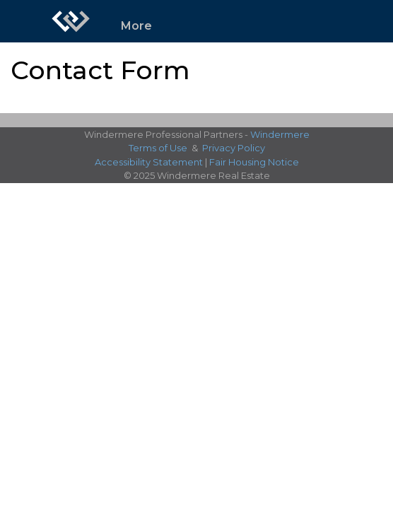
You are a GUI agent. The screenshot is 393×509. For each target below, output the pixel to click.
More (136, 26)
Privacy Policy (233, 147)
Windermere (280, 134)
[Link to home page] (70, 21)
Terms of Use (158, 147)
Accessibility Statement (149, 162)
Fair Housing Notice (254, 162)
